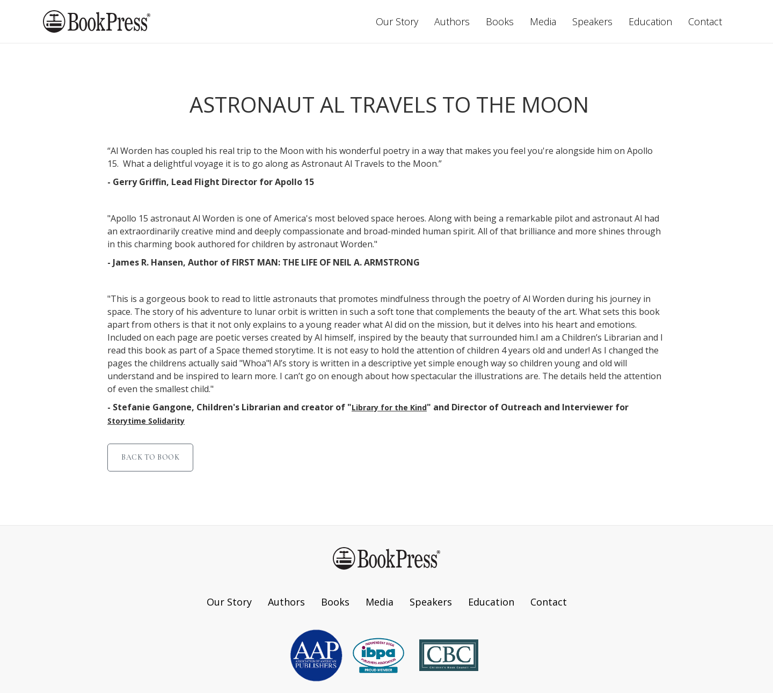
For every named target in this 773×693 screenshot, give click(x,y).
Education (650, 21)
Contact (705, 21)
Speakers (592, 21)
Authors (452, 21)
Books (500, 21)
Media (543, 21)
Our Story (397, 21)
